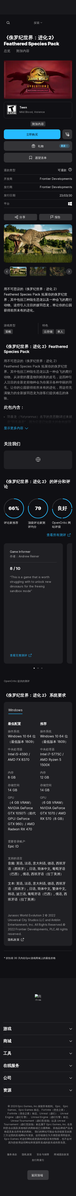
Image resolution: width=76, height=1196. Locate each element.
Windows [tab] (15, 710)
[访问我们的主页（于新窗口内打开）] (38, 460)
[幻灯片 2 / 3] (38, 668)
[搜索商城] (8, 23)
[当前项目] (18, 271)
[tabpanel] (38, 773)
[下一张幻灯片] (69, 272)
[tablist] (38, 710)
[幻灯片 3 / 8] (57, 271)
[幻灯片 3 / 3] (41, 668)
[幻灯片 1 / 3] (34, 668)
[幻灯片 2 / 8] (38, 271)
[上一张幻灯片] (7, 272)
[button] (38, 428)
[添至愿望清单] (38, 157)
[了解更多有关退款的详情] (70, 170)
